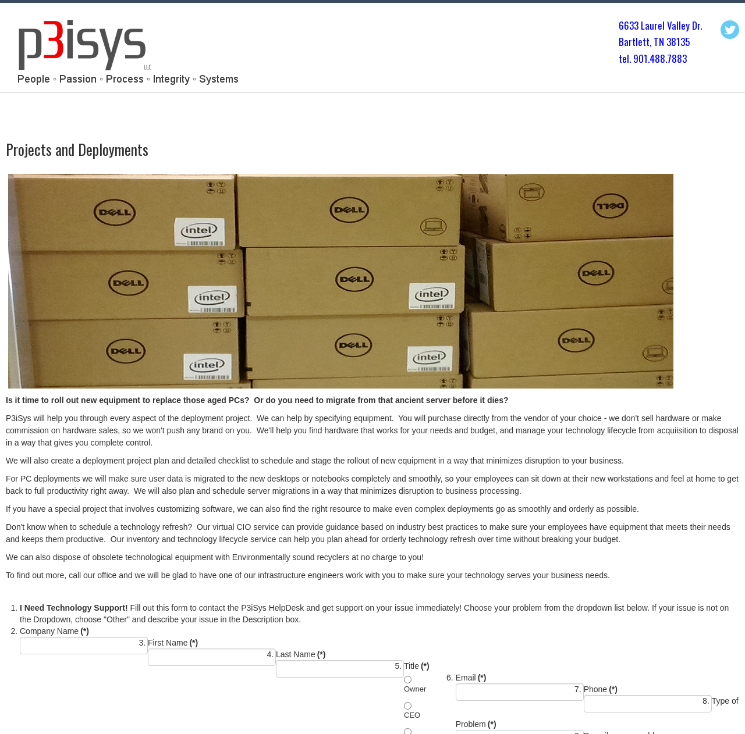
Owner (415, 689)
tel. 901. (634, 58)
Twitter (730, 29)
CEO (412, 715)
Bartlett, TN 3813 (652, 41)
